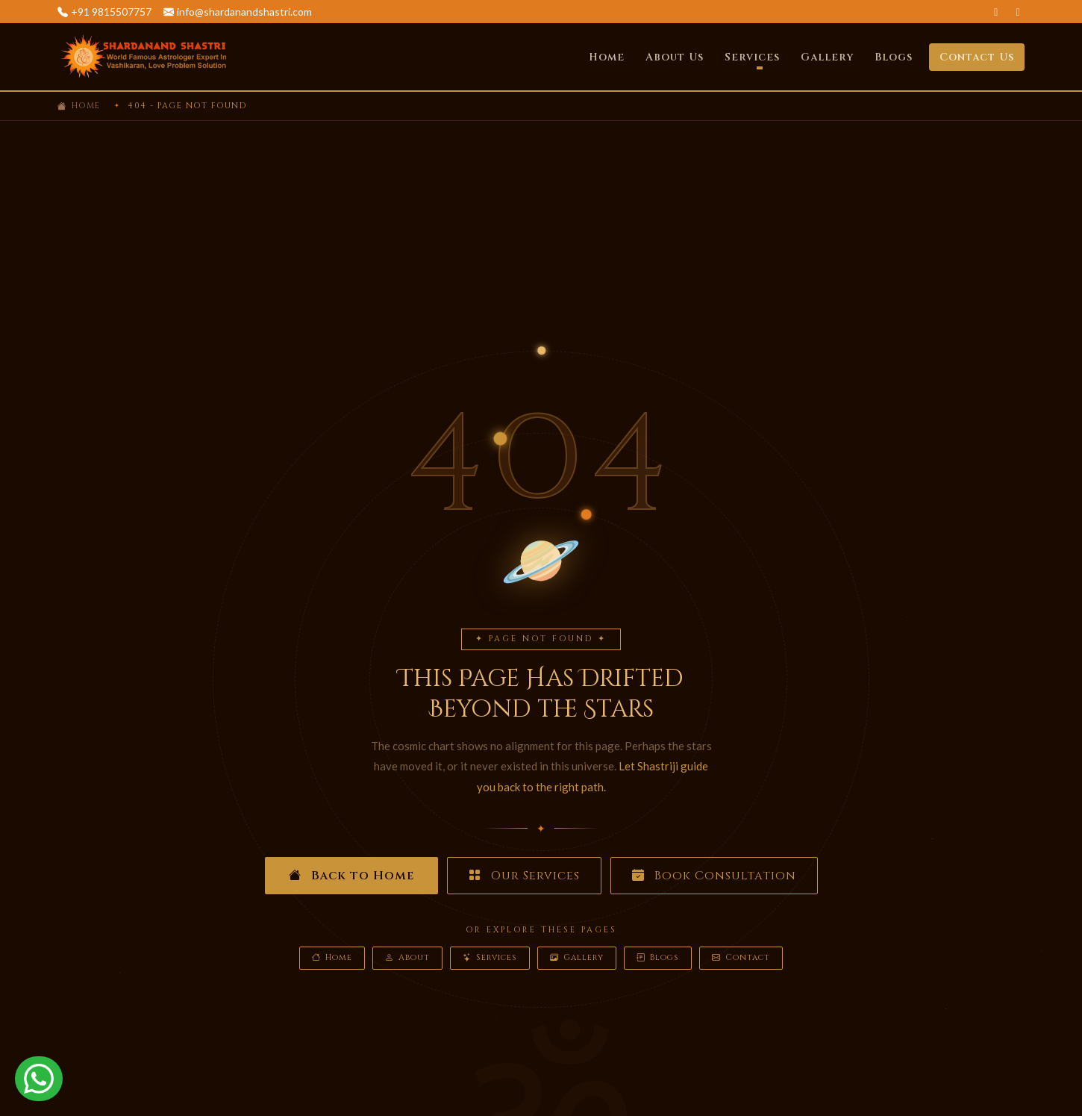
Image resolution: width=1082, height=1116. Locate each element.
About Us (674, 57)
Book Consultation (714, 875)
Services (490, 958)
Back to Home (351, 875)
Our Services (524, 875)
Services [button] (752, 57)
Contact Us (976, 57)
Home (607, 57)
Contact (741, 958)
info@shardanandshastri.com (244, 11)
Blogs (894, 57)
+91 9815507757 (111, 11)
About (407, 958)
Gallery (827, 57)
